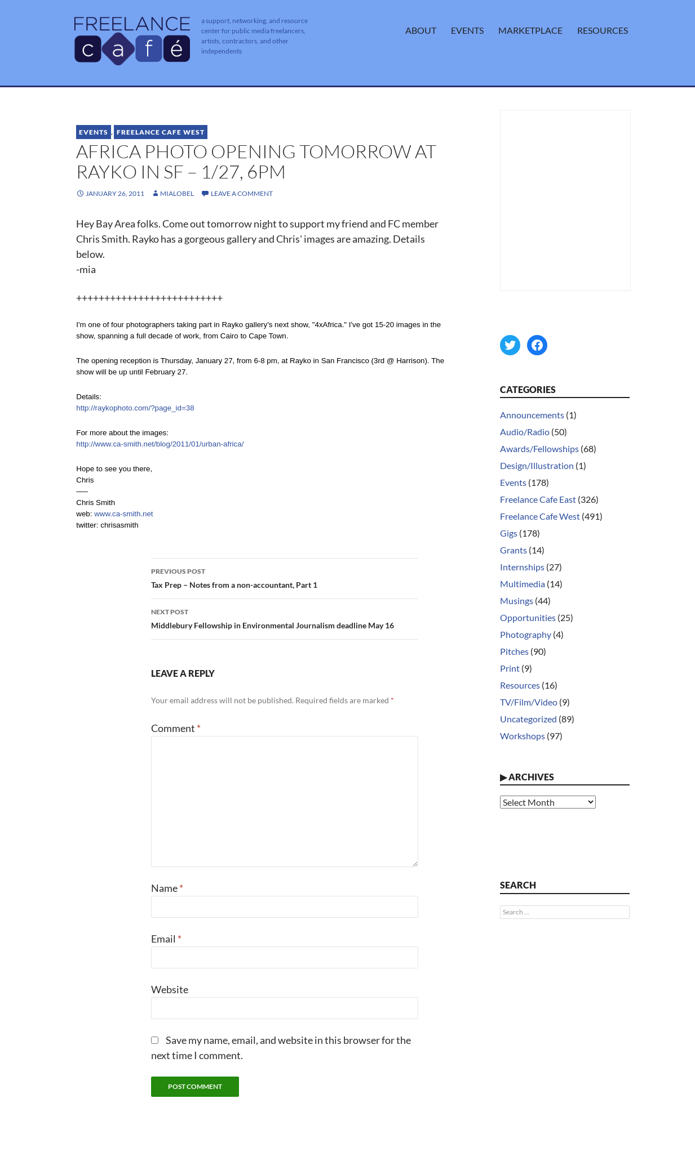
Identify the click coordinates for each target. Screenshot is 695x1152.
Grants (513, 549)
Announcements (532, 414)
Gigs (508, 533)
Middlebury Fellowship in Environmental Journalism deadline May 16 (284, 617)
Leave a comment (242, 193)
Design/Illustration (537, 465)
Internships (522, 566)
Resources (602, 30)
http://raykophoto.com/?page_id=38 (135, 408)
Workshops (522, 735)
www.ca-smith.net (123, 514)
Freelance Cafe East (538, 499)
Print (510, 668)
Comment (176, 728)
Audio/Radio (525, 431)
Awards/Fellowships (539, 448)
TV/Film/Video (528, 701)
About (420, 30)
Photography (525, 634)
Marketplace (530, 30)
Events (467, 30)
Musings (516, 600)
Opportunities (528, 617)
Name (167, 888)
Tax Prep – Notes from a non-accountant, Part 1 (284, 577)
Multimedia (522, 583)
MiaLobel (177, 193)
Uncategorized (528, 718)
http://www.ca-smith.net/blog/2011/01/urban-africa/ (160, 444)
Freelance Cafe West (161, 132)
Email (166, 938)
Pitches (514, 651)
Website (169, 989)
